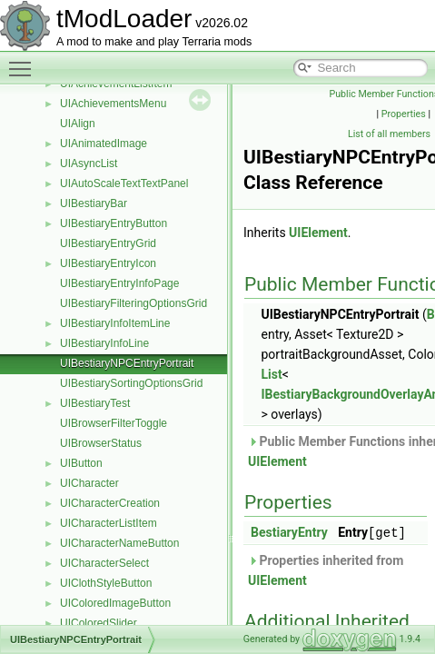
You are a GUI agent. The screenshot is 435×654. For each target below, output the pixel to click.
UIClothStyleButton (106, 583)
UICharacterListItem (108, 523)
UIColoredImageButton (115, 603)
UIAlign (77, 123)
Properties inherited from (325, 569)
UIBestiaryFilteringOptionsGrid (133, 303)
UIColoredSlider (98, 623)
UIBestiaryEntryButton (113, 223)
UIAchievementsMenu (113, 103)
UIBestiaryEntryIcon (108, 263)
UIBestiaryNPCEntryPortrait (126, 363)
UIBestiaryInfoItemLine (115, 323)
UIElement (318, 232)
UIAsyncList (88, 163)
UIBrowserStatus (101, 443)
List (271, 374)
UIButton (81, 463)
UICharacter (89, 483)
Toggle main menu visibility (24, 61)
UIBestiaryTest (95, 403)
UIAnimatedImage (103, 143)
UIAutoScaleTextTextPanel (124, 183)
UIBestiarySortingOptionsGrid (131, 383)
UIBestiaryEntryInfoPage (119, 283)
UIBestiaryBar (93, 203)
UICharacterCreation (110, 503)
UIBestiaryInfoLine (104, 343)
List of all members (389, 134)
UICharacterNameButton (119, 543)
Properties (403, 114)
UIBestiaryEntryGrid (108, 243)
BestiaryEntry (289, 532)
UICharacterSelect (104, 563)
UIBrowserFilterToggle (113, 423)
